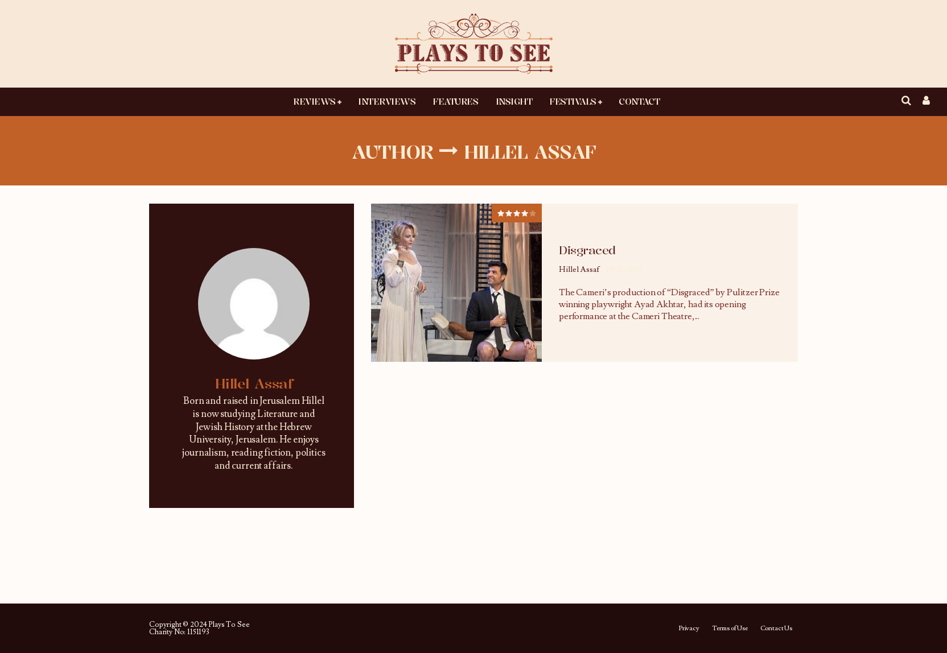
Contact (639, 101)
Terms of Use (730, 628)
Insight (514, 101)
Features (455, 101)
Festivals (572, 101)
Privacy (688, 628)
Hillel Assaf (579, 269)
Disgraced (587, 250)
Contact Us (776, 628)
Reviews (314, 101)
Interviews (386, 101)
